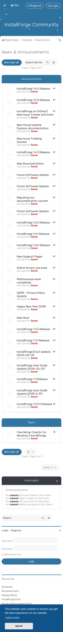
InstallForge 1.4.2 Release (33, 222)
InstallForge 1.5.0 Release (33, 99)
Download (7, 586)
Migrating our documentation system (32, 199)
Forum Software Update (33, 174)
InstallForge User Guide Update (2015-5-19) (32, 391)
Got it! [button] (18, 626)
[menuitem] (14, 5)
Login (5, 530)
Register (16, 530)
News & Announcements (25, 51)
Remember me (13, 554)
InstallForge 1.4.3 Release (33, 152)
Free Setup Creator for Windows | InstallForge (31, 433)
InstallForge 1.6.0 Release (33, 88)
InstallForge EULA (11, 599)
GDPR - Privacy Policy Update (31, 294)
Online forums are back (32, 267)
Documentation (10, 590)
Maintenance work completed (29, 280)
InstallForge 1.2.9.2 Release (34, 403)
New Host (23, 317)
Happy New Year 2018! (31, 306)
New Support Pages (30, 256)
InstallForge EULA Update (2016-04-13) (33, 353)
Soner (34, 91)
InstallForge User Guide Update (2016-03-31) (32, 366)
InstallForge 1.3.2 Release (33, 328)
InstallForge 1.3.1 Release (33, 340)
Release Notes (9, 595)
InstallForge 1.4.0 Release (33, 244)
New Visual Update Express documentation (33, 126)
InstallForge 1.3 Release (32, 378)
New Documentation (30, 163)
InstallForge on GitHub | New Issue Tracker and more (35, 112)
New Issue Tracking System (29, 140)
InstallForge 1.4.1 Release (33, 233)
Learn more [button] (12, 617)
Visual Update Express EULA (17, 603)
